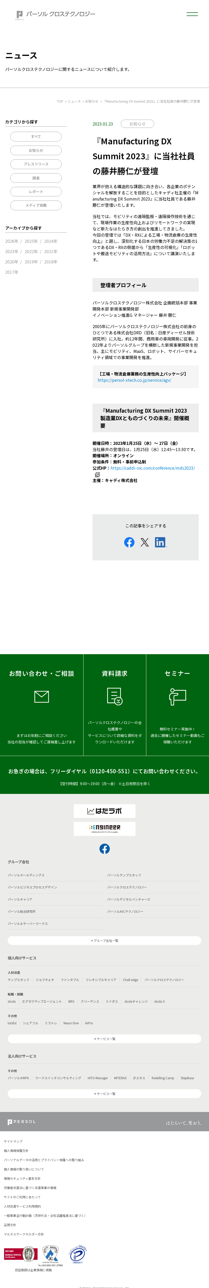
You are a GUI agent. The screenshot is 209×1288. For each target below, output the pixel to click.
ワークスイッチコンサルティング (58, 1078)
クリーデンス (90, 1001)
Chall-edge (130, 979)
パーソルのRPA (18, 1078)
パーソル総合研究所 (21, 911)
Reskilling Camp (163, 1078)
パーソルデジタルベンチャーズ (128, 899)
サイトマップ (13, 1141)
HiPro (89, 1023)
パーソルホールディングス (26, 875)
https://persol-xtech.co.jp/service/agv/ (134, 380)
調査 (36, 177)
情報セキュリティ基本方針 (22, 1178)
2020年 (12, 262)
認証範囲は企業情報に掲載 (33, 1270)
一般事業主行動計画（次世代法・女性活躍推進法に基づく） (45, 1215)
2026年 (12, 241)
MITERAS (120, 1078)
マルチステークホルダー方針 (24, 1234)
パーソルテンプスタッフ (124, 875)
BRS (71, 1001)
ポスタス (139, 1078)
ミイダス (112, 1001)
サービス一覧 (106, 1038)
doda (12, 1001)
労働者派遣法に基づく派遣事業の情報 (30, 1187)
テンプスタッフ (18, 979)
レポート (36, 191)
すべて (36, 136)
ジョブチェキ (45, 979)
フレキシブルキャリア (101, 979)
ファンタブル (70, 979)
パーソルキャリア (20, 899)
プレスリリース (36, 164)
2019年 (31, 262)
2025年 (31, 241)
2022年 (31, 251)
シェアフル (30, 1023)
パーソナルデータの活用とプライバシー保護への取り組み (44, 1160)
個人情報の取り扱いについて (24, 1169)
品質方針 (10, 1225)
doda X (159, 1001)
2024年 (51, 241)
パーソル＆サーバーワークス (28, 923)
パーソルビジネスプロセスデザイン (32, 887)
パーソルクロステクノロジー (127, 887)
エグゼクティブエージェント (42, 1001)
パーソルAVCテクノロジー (125, 911)
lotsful (12, 1023)
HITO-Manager (98, 1078)
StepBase (187, 1078)
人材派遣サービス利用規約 (22, 1206)
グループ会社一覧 (106, 940)
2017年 (12, 272)
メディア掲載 (36, 205)
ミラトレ (51, 1023)
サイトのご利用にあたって (22, 1197)
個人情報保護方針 (16, 1150)
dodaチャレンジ (136, 1001)
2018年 (51, 262)
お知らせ (36, 150)
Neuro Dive (71, 1023)
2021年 (51, 251)
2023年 (12, 251)
